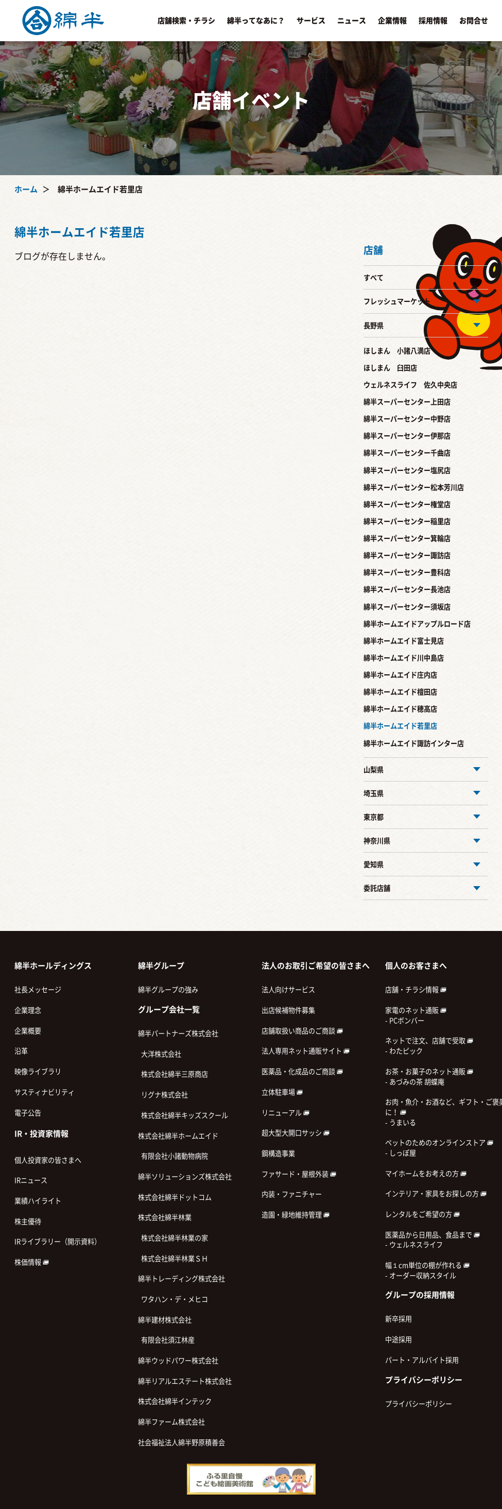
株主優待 (27, 1221)
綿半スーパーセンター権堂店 (407, 504)
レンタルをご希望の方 (422, 1214)
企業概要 (27, 1031)
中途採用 (398, 1339)
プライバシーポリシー (418, 1404)
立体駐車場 (282, 1092)
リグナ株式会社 (163, 1094)
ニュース (351, 20)
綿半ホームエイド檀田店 (400, 692)
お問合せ (473, 20)
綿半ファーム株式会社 (171, 1422)
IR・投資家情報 (41, 1134)
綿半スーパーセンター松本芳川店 (413, 487)
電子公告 (27, 1112)
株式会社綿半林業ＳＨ (173, 1258)
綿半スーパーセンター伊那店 (407, 435)
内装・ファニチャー (292, 1194)
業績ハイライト (37, 1201)
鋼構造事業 (278, 1153)
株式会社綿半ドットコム (175, 1197)
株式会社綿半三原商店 (173, 1074)
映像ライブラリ (37, 1071)
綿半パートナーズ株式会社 (178, 1033)
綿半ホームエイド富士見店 (403, 641)
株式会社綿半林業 (165, 1217)
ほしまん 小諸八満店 (396, 350)
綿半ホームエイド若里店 (400, 726)
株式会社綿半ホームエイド (178, 1136)
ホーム (26, 189)
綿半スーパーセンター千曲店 (407, 452)
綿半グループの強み (168, 989)
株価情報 (31, 1262)
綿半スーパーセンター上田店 (407, 401)
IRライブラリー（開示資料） (57, 1241)
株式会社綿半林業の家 (173, 1238)
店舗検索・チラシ (186, 20)
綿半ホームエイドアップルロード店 (417, 624)
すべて (373, 277)
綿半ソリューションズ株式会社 (185, 1176)
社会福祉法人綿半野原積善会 (181, 1442)
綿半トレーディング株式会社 (181, 1278)
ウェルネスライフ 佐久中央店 (410, 384)
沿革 (21, 1051)
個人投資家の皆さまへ (47, 1160)
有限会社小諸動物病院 (173, 1156)
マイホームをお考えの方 (425, 1173)
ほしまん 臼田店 (390, 367)
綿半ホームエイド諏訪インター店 (413, 743)
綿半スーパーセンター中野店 (407, 418)
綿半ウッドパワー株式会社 (178, 1360)
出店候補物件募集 (288, 1010)
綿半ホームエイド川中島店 (403, 658)
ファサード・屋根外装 (299, 1174)
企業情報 (392, 20)
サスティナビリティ (44, 1092)
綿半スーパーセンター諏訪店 (407, 555)
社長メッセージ (37, 989)
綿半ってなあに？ (256, 20)
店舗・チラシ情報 (415, 989)
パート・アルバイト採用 (422, 1360)
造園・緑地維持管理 (296, 1214)
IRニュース (30, 1180)
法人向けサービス (288, 989)
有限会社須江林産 (166, 1340)
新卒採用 (398, 1319)
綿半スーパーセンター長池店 (407, 589)
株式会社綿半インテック (175, 1401)
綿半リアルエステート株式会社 (185, 1381)
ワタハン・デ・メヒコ (173, 1299)
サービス (311, 20)
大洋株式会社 (159, 1054)
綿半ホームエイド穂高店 (400, 709)
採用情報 (433, 20)
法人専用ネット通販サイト (306, 1051)
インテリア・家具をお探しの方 (436, 1193)
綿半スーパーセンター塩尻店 (407, 470)
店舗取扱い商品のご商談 (302, 1031)
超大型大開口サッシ (296, 1133)
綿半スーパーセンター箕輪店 (407, 538)
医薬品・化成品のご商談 (302, 1071)
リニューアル (285, 1112)
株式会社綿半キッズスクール (183, 1115)
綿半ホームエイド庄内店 (400, 675)
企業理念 (27, 1010)
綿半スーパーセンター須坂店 (407, 607)
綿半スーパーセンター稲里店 (407, 521)
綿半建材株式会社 (165, 1320)
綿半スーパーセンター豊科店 (407, 572)
